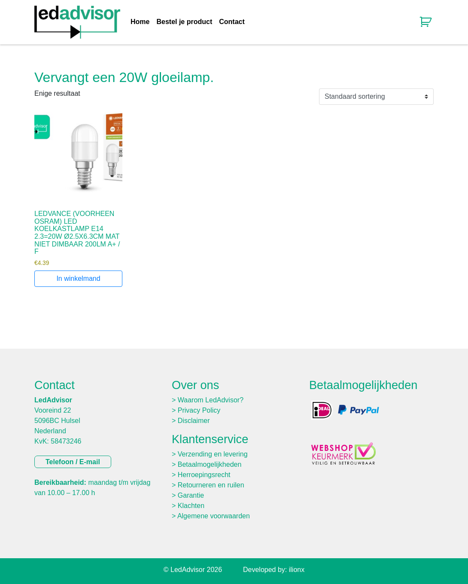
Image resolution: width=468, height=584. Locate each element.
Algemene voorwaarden (213, 516)
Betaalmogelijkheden (210, 464)
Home (140, 21)
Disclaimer (194, 420)
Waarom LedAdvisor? (210, 400)
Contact (232, 21)
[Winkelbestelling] (376, 96)
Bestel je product (184, 21)
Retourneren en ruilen (211, 485)
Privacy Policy (199, 410)
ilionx (296, 569)
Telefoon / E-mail (73, 461)
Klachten (191, 505)
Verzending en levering (213, 454)
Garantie (191, 495)
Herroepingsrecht (204, 474)
